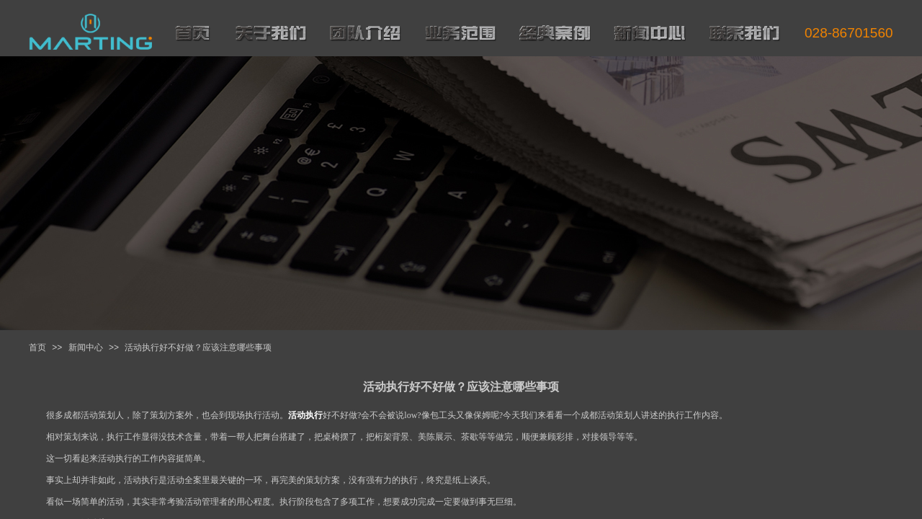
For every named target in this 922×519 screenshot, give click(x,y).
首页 (37, 347)
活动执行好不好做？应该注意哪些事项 (198, 347)
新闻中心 (85, 347)
